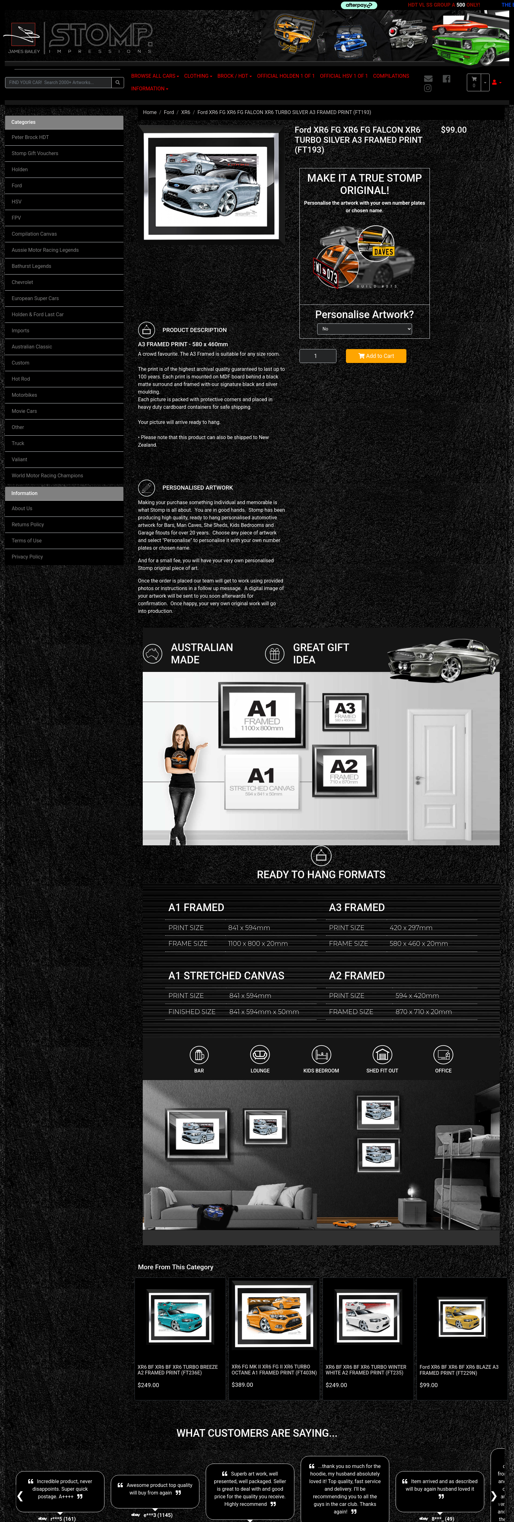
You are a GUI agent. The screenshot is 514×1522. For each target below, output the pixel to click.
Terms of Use (27, 541)
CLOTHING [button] (196, 76)
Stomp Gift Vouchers (35, 153)
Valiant (19, 459)
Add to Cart (376, 356)
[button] (497, 82)
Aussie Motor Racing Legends (45, 250)
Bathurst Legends (31, 266)
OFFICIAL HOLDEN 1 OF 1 (286, 76)
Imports (20, 331)
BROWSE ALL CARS (153, 76)
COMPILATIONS (391, 76)
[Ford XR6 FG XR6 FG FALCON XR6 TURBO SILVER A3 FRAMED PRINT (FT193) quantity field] (317, 356)
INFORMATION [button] (148, 89)
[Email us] (428, 79)
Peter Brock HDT (30, 137)
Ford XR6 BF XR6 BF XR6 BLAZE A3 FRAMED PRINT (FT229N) (459, 1370)
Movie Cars (24, 411)
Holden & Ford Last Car (38, 314)
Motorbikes (24, 395)
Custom (20, 363)
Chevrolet (22, 282)
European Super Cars (35, 298)
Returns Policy (28, 525)
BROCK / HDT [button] (232, 76)
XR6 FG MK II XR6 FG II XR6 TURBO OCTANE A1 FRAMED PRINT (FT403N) (274, 1370)
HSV (17, 202)
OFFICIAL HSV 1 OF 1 (344, 76)
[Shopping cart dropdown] (485, 82)
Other (18, 427)
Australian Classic (32, 347)
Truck (18, 443)
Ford (17, 186)
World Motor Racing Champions (47, 476)
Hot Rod (21, 379)
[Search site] (117, 82)
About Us (22, 508)
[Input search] (58, 82)
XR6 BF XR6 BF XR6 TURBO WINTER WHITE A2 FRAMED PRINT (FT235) (366, 1370)
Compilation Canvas (34, 234)
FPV (16, 218)
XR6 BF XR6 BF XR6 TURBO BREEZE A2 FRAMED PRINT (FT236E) (178, 1370)
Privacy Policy (27, 557)
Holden (20, 169)
